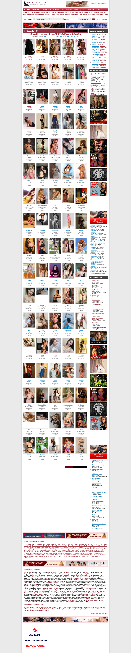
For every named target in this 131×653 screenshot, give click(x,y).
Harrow (75, 584)
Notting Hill (59, 593)
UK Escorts (94, 39)
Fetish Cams (103, 49)
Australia (26, 607)
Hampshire (46, 584)
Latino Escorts (95, 60)
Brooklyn (79, 577)
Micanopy (42, 591)
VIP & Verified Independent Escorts (42, 34)
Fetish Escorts (95, 49)
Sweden (87, 609)
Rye (80, 595)
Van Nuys (47, 600)
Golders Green (69, 582)
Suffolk (47, 598)
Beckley (55, 575)
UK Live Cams (101, 39)
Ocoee (70, 593)
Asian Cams (103, 54)
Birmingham (98, 572)
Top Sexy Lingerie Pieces (35, 551)
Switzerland (94, 609)
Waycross (83, 600)
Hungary (102, 607)
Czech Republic (66, 607)
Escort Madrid (99, 14)
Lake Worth (101, 587)
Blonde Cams (103, 51)
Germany (91, 607)
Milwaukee (63, 591)
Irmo (84, 585)
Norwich (53, 593)
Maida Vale (53, 590)
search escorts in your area (99, 613)
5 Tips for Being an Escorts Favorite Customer (37, 544)
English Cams (103, 62)
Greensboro (102, 582)
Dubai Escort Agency (28, 14)
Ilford (52, 585)
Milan (49, 574)
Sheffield (91, 597)
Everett (30, 582)
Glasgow (26, 574)
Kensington (38, 587)
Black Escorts (95, 57)
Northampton (46, 593)
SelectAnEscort (70, 16)
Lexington (62, 588)
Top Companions (67, 9)
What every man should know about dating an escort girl (61, 547)
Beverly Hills (74, 575)
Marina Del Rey (87, 590)
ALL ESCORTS (47, 9)
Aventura (26, 575)
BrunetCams (104, 52)
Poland (54, 609)
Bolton (29, 577)
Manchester (90, 572)
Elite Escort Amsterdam (58, 12)
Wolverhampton (74, 601)
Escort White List (86, 12)
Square (42, 598)
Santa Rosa (80, 597)
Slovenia (77, 609)
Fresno (45, 582)
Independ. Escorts (96, 34)
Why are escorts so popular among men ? (75, 556)
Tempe (32, 600)
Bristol (37, 574)
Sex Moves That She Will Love (34, 553)
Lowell (37, 590)
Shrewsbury (27, 598)
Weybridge (39, 601)
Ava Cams (103, 34)
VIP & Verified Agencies (63, 34)
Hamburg (60, 572)
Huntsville (47, 585)
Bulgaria (43, 607)
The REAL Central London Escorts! (60, 544)
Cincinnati (93, 578)
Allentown (73, 574)
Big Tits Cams (102, 64)
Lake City (95, 587)
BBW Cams (102, 55)
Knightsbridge (78, 587)
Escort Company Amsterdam (42, 14)
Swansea (64, 598)
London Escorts (60, 16)
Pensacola (62, 594)
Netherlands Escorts (97, 42)
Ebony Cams (102, 57)
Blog (83, 9)
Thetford (37, 600)
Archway (79, 574)
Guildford (39, 584)
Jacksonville (98, 585)
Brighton (59, 577)
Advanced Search (103, 19)
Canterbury (31, 578)
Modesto (69, 591)
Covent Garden (72, 579)
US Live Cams (102, 37)
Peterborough (78, 594)
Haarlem (45, 572)
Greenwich (33, 584)
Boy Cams (101, 44)
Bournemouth (41, 577)
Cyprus (59, 607)
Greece (97, 607)
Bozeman (48, 577)
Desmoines (51, 581)
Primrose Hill (40, 595)
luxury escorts (83, 14)
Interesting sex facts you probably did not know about (58, 551)
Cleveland (34, 579)
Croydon (91, 579)
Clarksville (100, 578)
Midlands (47, 591)
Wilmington (46, 601)
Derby (45, 581)
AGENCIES (56, 9)
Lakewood (27, 588)
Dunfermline (73, 581)
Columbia (58, 579)
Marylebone (96, 590)
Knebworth (71, 587)
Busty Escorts (95, 64)
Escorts (76, 16)
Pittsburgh (99, 594)
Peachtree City (54, 594)
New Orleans (95, 591)
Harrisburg (63, 584)
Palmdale (46, 594)
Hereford (80, 584)
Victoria (53, 600)
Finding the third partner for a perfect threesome (71, 550)
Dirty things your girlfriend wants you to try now (63, 549)
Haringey (52, 584)
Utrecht (40, 572)
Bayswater (49, 575)
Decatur (30, 581)
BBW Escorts (95, 55)
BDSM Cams (103, 67)
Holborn (86, 584)
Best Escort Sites (69, 12)
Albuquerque (66, 574)
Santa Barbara (72, 597)
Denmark (75, 607)
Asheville (89, 574)
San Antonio (30, 597)
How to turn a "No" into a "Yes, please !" (50, 556)
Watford (77, 600)
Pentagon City (69, 594)
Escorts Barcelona (65, 14)
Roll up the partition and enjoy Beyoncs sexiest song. (78, 554)
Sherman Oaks (99, 597)
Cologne (72, 572)
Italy (30, 609)
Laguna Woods (87, 587)
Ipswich (80, 585)
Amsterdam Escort (28, 12)
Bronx (74, 577)
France (86, 607)
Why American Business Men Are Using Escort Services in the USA (48, 546)
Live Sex (76, 9)
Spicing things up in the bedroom (35, 554)
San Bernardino (38, 597)
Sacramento (85, 595)
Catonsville (50, 578)
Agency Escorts (95, 36)
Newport (39, 593)
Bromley (70, 577)
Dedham (35, 581)
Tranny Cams (103, 65)
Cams (104, 42)
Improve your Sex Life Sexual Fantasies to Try (90, 549)
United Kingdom (35, 610)
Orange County (28, 594)
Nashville (88, 591)
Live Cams (48, 12)
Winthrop (52, 601)
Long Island (100, 588)
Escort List (78, 12)
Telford (92, 598)
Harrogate (70, 584)
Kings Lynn (64, 587)
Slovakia (71, 609)
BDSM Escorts (95, 67)
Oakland (65, 593)
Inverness (74, 585)
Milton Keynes (55, 591)
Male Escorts (95, 44)
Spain (82, 609)
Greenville (26, 584)
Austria (32, 607)
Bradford (54, 577)
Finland (80, 607)
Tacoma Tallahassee (79, 598)
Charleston (57, 578)
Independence (58, 585)
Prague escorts (95, 12)
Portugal (59, 609)
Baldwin (32, 575)
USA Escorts (95, 37)
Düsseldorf (78, 572)
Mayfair (26, 591)
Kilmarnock (57, 587)
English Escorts (95, 62)
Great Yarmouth (78, 582)
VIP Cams (104, 47)
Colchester (40, 579)
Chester (82, 578)
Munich (55, 572)
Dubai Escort (103, 12)
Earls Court (81, 581)
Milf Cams (102, 59)
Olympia (90, 593)
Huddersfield (33, 585)
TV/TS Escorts (95, 65)
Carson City (43, 578)
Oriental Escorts (96, 54)
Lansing (39, 588)
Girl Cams (102, 46)
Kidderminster (49, 587)
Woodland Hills (84, 601)
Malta (41, 609)
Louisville (32, 590)
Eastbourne (88, 581)
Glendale (61, 582)
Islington (92, 585)
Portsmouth (33, 595)
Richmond (67, 595)
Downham (67, 581)
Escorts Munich (75, 14)
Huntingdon (40, 585)
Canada (48, 607)
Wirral (57, 601)
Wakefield (58, 600)
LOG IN (98, 9)
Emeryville (102, 581)
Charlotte (63, 578)
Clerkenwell (27, 579)
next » (85, 31)
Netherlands (48, 609)
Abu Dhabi (55, 574)
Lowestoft (42, 590)
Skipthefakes (91, 14)
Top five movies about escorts (53, 554)
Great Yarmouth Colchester (91, 582)
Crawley (86, 579)
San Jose (64, 597)
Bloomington (96, 575)
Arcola (84, 574)
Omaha (95, 593)
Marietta (80, 590)
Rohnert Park (75, 595)
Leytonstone (69, 588)
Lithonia (75, 588)
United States (44, 610)
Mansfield (74, 590)
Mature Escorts (95, 59)
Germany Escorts (96, 41)
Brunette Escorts (96, 52)
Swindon (70, 598)
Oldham (85, 593)
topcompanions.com (39, 12)
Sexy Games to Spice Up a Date (86, 547)
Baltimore (37, 575)
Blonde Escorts (95, 51)
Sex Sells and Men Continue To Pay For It (80, 546)
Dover (61, 581)
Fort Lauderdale (37, 582)
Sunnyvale (53, 598)
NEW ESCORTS (36, 9)
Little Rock (81, 588)
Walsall (64, 600)
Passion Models (55, 14)
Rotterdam (34, 572)
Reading (57, 595)
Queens (47, 595)
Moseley (74, 591)
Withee (68, 601)
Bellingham (66, 575)
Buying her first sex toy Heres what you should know (59, 553)
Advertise (91, 9)
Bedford (60, 575)
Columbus (64, 579)
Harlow (57, 584)
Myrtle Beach (81, 591)
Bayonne (43, 575)
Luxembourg (35, 609)
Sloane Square (35, 598)
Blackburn (89, 575)
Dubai (60, 574)
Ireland (26, 609)
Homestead (99, 584)
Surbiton (58, 598)
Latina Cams (103, 60)
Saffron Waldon (94, 595)
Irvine (87, 585)
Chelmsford (70, 578)
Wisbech (62, 601)
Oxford (42, 574)
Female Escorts (95, 46)
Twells (42, 600)
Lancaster (33, 588)
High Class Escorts (96, 47)
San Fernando (48, 597)
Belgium (37, 607)
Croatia (54, 607)
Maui (101, 590)
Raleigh (52, 595)
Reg (28, 9)
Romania (65, 609)
